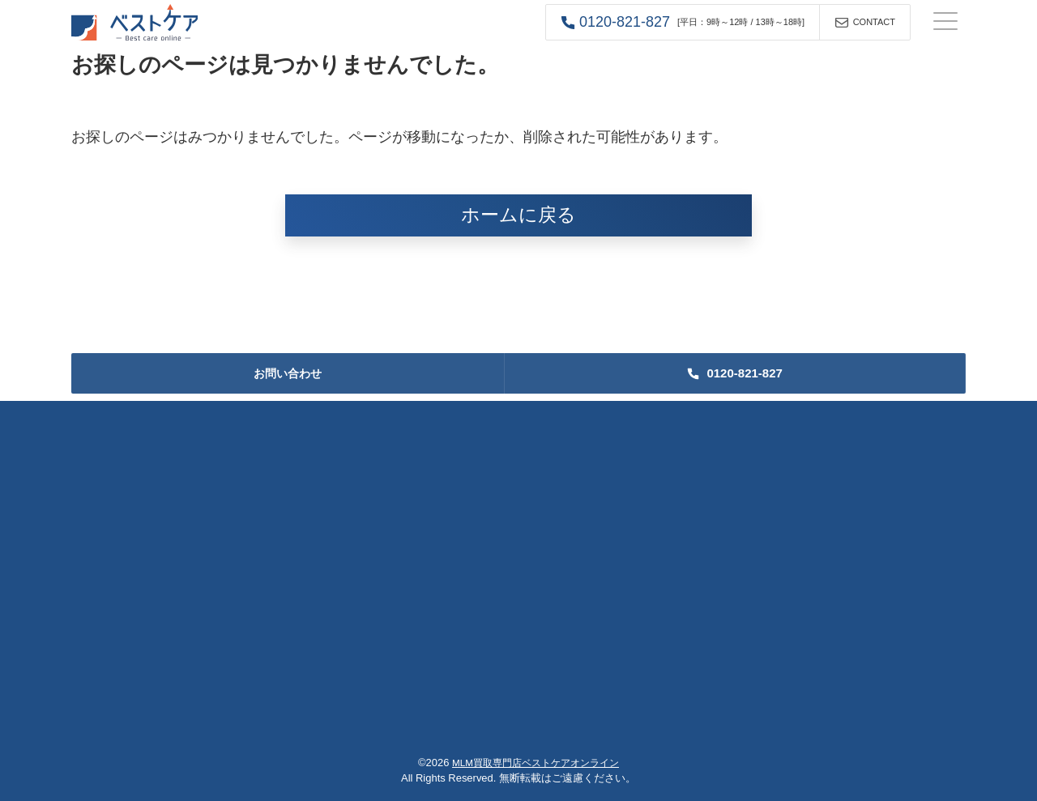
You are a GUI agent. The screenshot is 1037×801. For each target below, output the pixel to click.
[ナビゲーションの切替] (945, 22)
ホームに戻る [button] (518, 215)
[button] (682, 22)
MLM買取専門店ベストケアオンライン (535, 762)
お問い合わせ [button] (288, 373)
